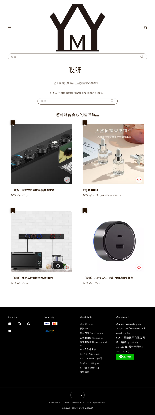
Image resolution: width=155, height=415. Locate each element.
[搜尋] (142, 57)
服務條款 (66, 408)
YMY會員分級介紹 (89, 367)
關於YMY (85, 328)
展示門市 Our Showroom (92, 333)
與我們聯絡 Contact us (91, 337)
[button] (9, 27)
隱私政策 (76, 408)
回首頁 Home (87, 324)
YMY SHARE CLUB (90, 354)
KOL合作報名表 (88, 349)
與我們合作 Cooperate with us (93, 343)
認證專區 (84, 372)
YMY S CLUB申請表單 (91, 358)
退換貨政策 (87, 408)
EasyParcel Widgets (89, 363)
